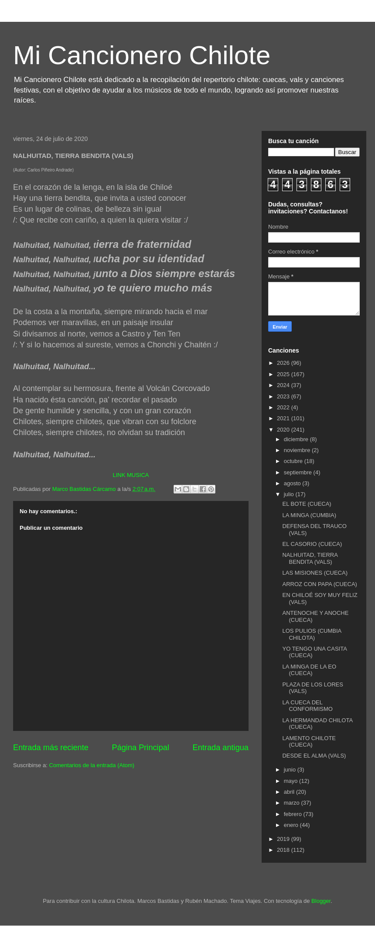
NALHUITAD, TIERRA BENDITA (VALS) (310, 558)
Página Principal (140, 747)
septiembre (299, 472)
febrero (293, 814)
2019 (284, 839)
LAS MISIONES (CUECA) (315, 572)
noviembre (298, 450)
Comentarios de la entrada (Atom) (91, 765)
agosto (293, 483)
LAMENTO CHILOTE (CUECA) (309, 741)
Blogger (321, 901)
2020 (284, 429)
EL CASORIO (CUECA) (312, 544)
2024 (284, 385)
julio (290, 494)
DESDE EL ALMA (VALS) (314, 755)
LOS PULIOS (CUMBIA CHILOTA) (311, 634)
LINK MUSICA (130, 475)
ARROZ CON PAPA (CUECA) (319, 584)
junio (290, 769)
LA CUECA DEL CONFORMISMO (307, 706)
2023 (284, 396)
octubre (294, 461)
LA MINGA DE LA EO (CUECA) (309, 670)
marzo (292, 802)
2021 (284, 418)
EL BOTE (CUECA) (306, 504)
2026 (284, 363)
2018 (284, 850)
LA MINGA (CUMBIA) (309, 515)
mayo (291, 781)
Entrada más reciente (51, 747)
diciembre (297, 439)
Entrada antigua (221, 747)
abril (290, 792)
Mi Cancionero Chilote (141, 55)
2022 (284, 407)
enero (292, 825)
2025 (284, 374)
